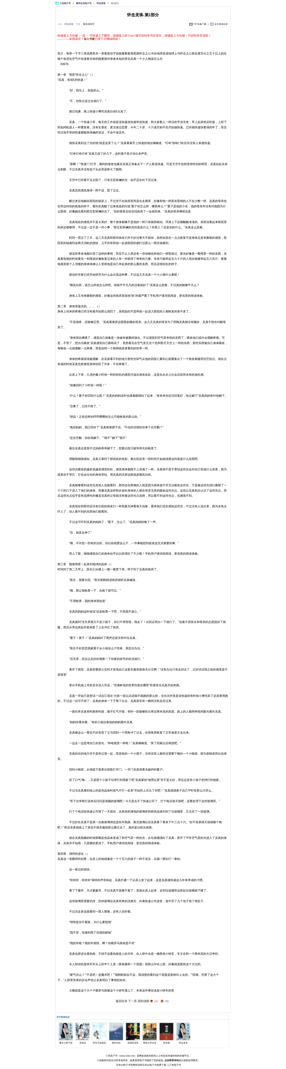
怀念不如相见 (99, 1043)
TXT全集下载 (200, 24)
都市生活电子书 (84, 3)
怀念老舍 (183, 1043)
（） (155, 1001)
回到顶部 (143, 1001)
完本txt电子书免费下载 (154, 1065)
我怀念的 (116, 1043)
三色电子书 (65, 3)
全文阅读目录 (221, 24)
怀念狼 (166, 1043)
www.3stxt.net (127, 1055)
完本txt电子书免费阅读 (128, 1065)
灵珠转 (82, 1043)
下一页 (132, 1001)
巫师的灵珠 (132, 1043)
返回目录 (121, 1001)
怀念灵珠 (101, 3)
